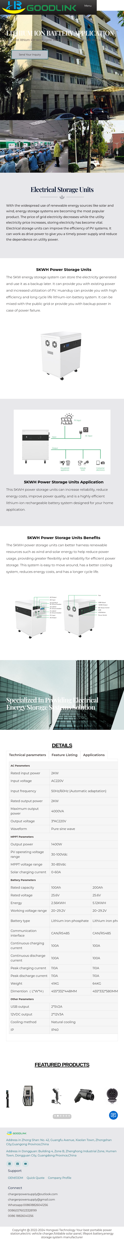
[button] (29, 57)
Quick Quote (35, 1181)
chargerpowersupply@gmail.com (31, 1202)
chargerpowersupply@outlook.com (33, 1197)
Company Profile (59, 1181)
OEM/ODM (15, 1181)
